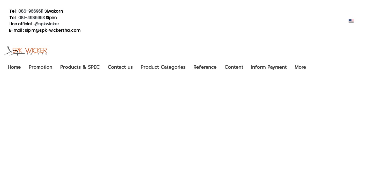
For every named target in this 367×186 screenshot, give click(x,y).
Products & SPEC (80, 67)
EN (354, 21)
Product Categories (163, 67)
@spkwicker (47, 24)
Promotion (40, 67)
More (300, 67)
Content (233, 67)
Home (14, 67)
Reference (204, 67)
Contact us (120, 67)
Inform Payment (269, 67)
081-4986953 (31, 18)
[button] (314, 67)
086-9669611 (30, 11)
